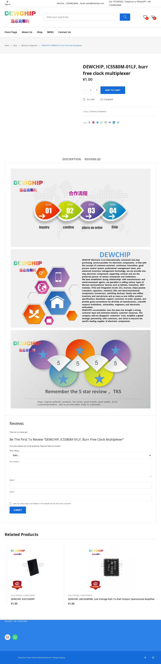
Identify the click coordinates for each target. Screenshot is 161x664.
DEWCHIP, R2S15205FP (23, 599)
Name (12, 480)
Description (71, 159)
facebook (145, 657)
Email (12, 492)
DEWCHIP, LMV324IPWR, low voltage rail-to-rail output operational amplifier (111, 599)
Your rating (14, 451)
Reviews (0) (92, 159)
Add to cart (112, 90)
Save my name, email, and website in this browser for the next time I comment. (42, 504)
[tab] (72, 160)
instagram (153, 657)
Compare (108, 99)
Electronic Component (98, 111)
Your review (14, 461)
